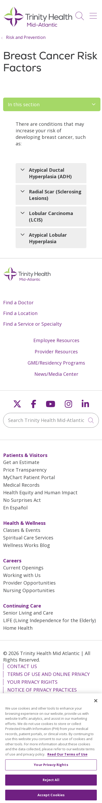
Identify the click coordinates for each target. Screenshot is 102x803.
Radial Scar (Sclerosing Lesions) (55, 194)
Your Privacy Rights (32, 682)
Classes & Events (21, 530)
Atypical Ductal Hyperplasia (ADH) (50, 173)
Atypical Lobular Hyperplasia (48, 238)
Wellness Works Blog (26, 545)
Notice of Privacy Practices (42, 690)
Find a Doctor (18, 302)
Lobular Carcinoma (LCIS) (51, 216)
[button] (94, 14)
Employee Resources (56, 340)
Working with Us (22, 575)
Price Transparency (25, 470)
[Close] (95, 706)
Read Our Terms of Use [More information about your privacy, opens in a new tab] (67, 759)
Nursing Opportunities (29, 590)
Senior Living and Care (28, 613)
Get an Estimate (21, 462)
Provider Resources (56, 351)
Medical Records (21, 485)
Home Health (18, 628)
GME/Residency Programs (56, 363)
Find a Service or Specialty (32, 324)
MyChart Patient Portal (29, 477)
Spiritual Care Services (28, 537)
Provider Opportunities (29, 583)
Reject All (51, 785)
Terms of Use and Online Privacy (48, 674)
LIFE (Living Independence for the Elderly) (49, 620)
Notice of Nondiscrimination (44, 697)
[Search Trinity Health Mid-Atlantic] (51, 420)
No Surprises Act (22, 500)
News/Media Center (56, 374)
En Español (15, 507)
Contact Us (22, 666)
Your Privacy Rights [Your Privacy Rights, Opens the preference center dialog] (51, 770)
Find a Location (20, 313)
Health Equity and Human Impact (40, 492)
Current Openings (23, 567)
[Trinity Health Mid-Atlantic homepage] (38, 26)
